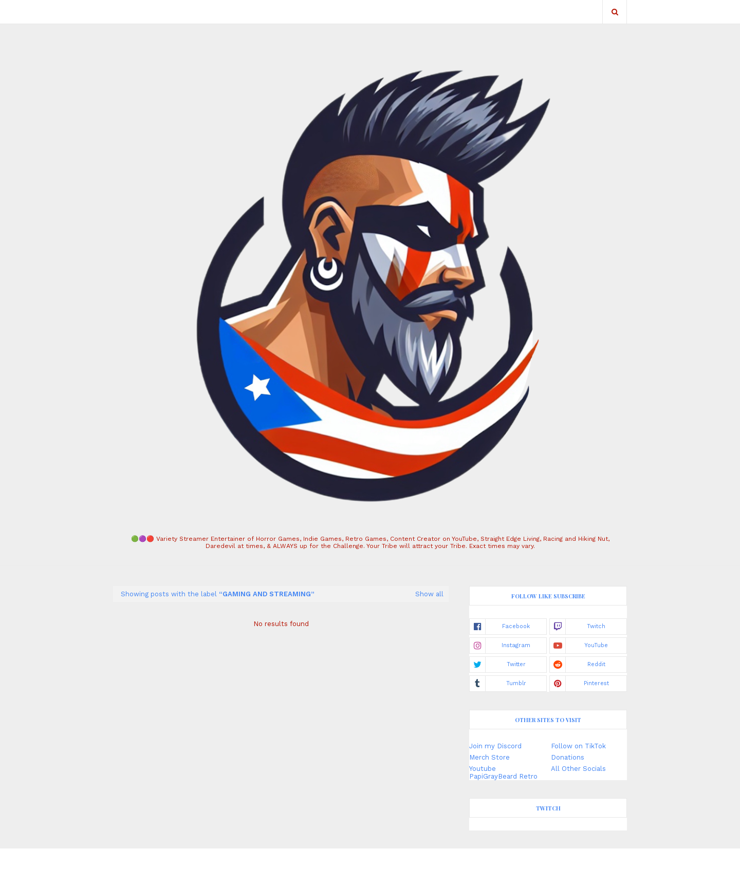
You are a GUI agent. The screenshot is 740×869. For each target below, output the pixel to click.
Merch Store (489, 757)
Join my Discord (495, 746)
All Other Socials (578, 768)
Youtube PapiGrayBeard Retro (503, 772)
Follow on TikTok (578, 746)
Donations (567, 757)
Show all (429, 594)
